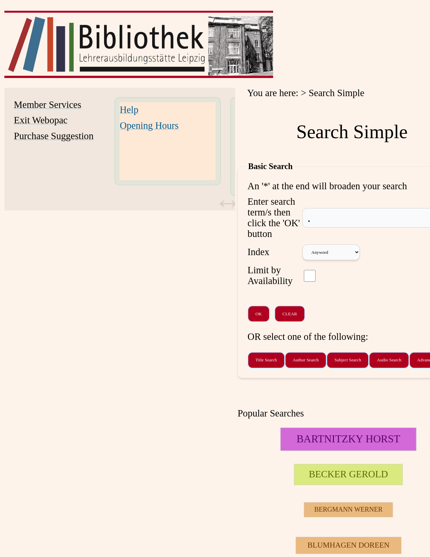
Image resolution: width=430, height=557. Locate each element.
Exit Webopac (41, 120)
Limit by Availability (270, 275)
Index (258, 252)
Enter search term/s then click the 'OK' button (274, 217)
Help (129, 110)
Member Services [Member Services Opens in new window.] (47, 105)
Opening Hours (149, 125)
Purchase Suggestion (53, 136)
